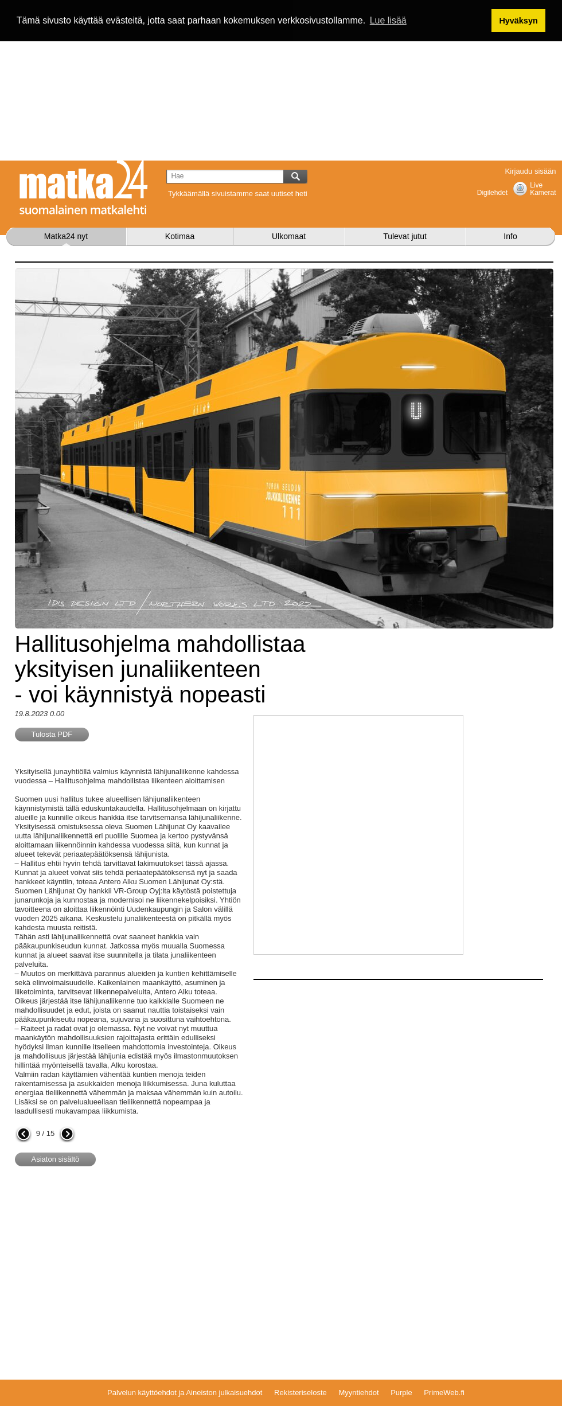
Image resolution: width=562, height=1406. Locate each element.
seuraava (67, 1134)
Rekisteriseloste (300, 1392)
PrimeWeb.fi (444, 1392)
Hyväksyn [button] (518, 20)
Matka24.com (83, 187)
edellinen (23, 1134)
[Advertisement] (281, 80)
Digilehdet (492, 193)
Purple (401, 1392)
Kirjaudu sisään (530, 171)
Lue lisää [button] (388, 20)
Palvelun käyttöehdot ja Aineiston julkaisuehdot (184, 1392)
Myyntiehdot (358, 1392)
